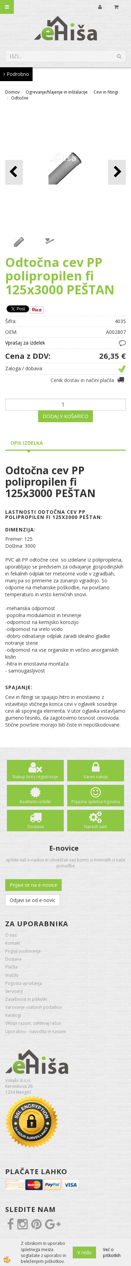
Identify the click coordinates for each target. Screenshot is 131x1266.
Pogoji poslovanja (23, 951)
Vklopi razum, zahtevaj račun (33, 1023)
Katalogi (13, 1015)
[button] (117, 172)
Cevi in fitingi (106, 92)
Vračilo (12, 975)
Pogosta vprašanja (23, 983)
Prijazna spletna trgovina (95, 802)
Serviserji (14, 991)
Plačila (11, 967)
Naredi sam (95, 827)
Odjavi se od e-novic (32, 900)
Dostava (35, 827)
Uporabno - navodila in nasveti (35, 1031)
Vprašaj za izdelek (25, 342)
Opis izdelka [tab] (26, 443)
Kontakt (12, 943)
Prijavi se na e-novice (33, 885)
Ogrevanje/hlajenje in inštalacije (57, 92)
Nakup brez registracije (35, 777)
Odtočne (19, 98)
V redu (84, 1252)
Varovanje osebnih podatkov (33, 1007)
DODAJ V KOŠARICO (65, 416)
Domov (12, 92)
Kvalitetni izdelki (35, 802)
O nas (11, 935)
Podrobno (16, 74)
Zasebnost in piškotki (26, 999)
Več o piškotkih (112, 1252)
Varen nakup (96, 777)
